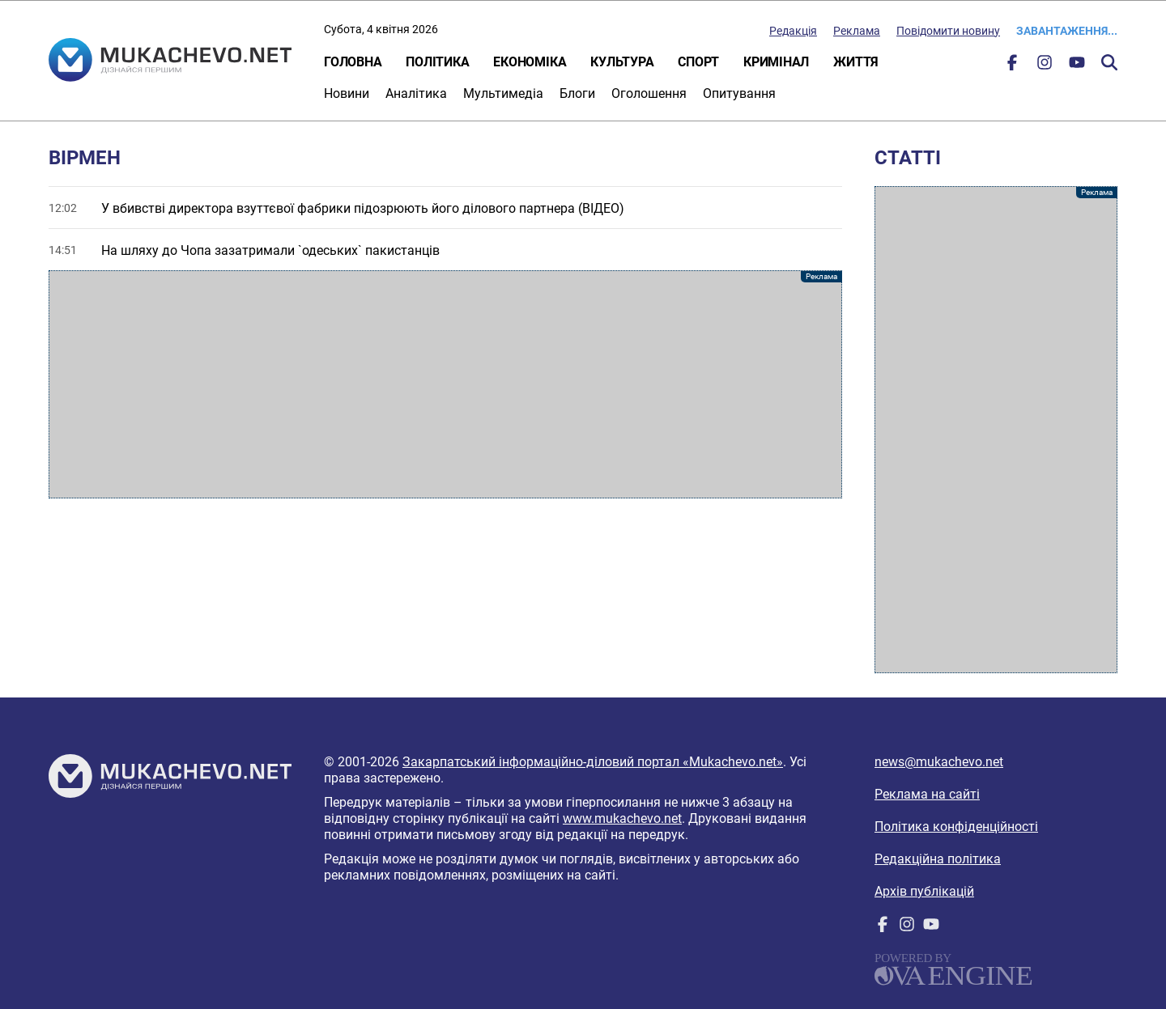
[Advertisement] (445, 384)
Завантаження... (1066, 30)
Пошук (1109, 62)
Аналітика (416, 93)
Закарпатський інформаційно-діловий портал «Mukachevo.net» (592, 761)
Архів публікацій (924, 891)
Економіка (529, 62)
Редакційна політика (937, 859)
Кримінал (776, 62)
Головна (352, 62)
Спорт (698, 62)
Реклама (856, 30)
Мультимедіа (503, 93)
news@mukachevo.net (938, 761)
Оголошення (649, 93)
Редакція (793, 30)
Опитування (739, 93)
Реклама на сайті (927, 794)
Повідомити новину (948, 30)
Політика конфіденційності (956, 826)
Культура (621, 62)
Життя (856, 62)
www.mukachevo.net (622, 818)
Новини (346, 93)
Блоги (577, 93)
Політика (437, 62)
